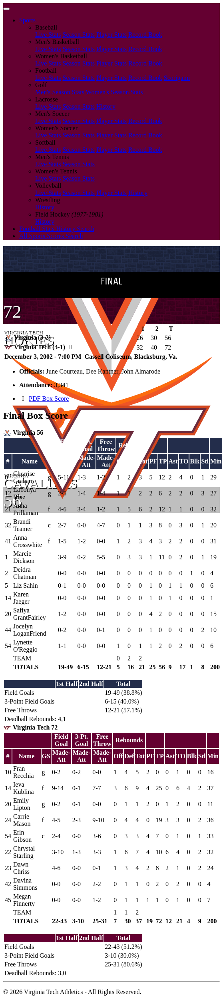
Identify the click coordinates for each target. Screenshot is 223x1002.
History (105, 106)
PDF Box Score (49, 398)
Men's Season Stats (59, 92)
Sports (27, 20)
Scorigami (177, 77)
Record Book (145, 34)
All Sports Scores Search (51, 236)
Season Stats (78, 34)
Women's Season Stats (114, 92)
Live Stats (48, 34)
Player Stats (111, 34)
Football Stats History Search (56, 228)
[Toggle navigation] (6, 9)
